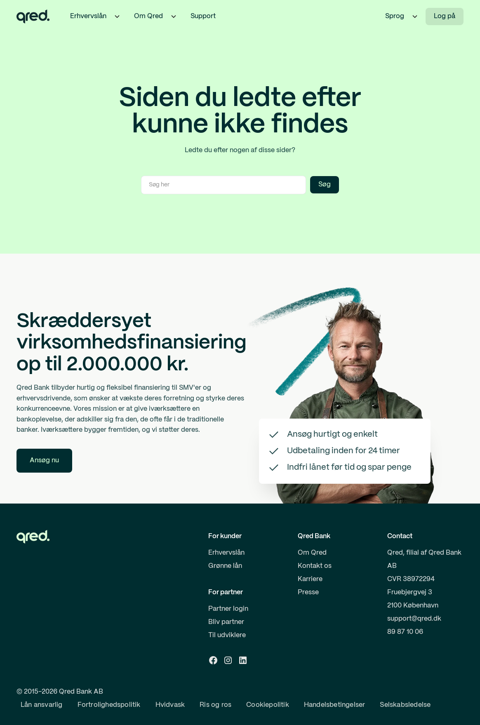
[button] (117, 16)
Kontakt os (315, 566)
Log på (444, 16)
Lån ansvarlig (42, 705)
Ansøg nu (44, 460)
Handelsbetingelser (334, 705)
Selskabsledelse (405, 705)
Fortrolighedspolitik (109, 705)
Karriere (310, 579)
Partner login (228, 609)
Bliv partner (226, 622)
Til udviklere (227, 635)
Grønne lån (225, 566)
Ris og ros (215, 705)
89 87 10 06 (405, 632)
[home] (32, 16)
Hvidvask (170, 705)
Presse (308, 592)
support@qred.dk (414, 619)
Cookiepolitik (267, 705)
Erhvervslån (226, 553)
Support (203, 16)
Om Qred (312, 553)
